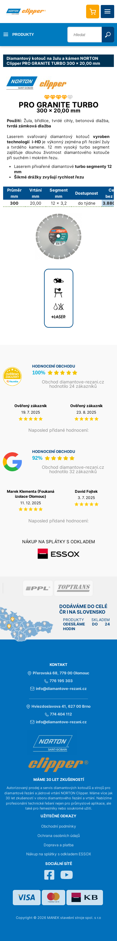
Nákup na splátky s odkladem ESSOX (58, 854)
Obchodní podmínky (58, 826)
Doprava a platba (59, 845)
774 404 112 (58, 714)
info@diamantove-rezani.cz (58, 689)
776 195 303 (58, 681)
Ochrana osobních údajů (58, 836)
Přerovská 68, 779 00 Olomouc (58, 673)
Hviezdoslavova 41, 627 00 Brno (58, 706)
